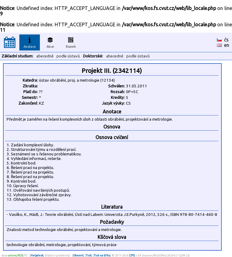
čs (226, 39)
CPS (132, 255)
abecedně (44, 56)
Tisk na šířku (102, 255)
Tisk (88, 255)
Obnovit (78, 255)
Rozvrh (71, 41)
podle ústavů (68, 56)
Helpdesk (37, 255)
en (226, 45)
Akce (50, 41)
